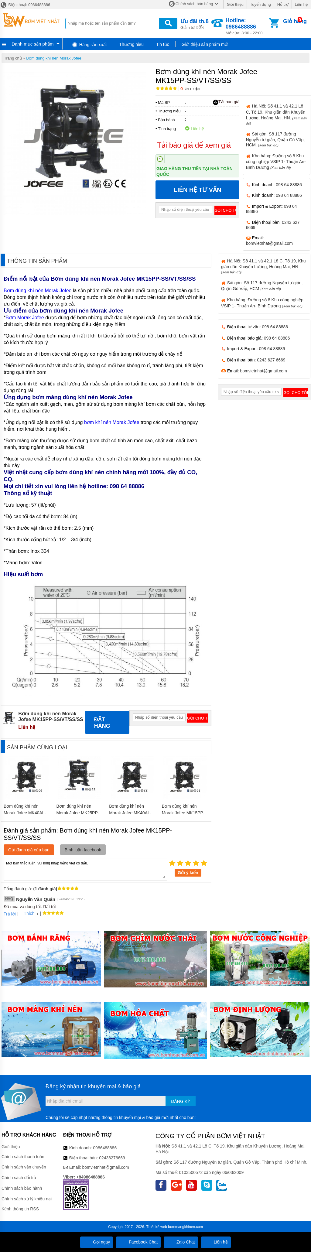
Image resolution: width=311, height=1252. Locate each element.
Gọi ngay (96, 1242)
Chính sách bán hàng (194, 4)
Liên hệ (301, 4)
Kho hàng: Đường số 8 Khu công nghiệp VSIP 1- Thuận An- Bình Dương (276, 161)
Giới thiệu (235, 4)
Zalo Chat (181, 1242)
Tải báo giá (226, 102)
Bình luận (190, 89)
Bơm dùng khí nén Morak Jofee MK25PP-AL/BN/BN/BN (77, 813)
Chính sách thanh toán (23, 1156)
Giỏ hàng (295, 21)
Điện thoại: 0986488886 (25, 4)
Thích (26, 913)
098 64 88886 (289, 184)
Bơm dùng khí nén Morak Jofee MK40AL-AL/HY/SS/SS (25, 813)
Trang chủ (13, 58)
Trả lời (10, 914)
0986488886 (105, 1147)
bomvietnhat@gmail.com (269, 243)
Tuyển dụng (260, 4)
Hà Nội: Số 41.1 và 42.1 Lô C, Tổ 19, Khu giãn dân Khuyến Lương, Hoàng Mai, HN (263, 266)
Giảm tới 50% (194, 23)
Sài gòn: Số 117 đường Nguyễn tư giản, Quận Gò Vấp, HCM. (275, 139)
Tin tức (162, 44)
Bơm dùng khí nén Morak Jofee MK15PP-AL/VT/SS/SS (183, 813)
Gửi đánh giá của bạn (29, 849)
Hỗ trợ (283, 4)
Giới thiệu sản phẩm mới (205, 44)
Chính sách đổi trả (19, 1177)
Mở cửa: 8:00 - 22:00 (247, 26)
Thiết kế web (156, 1227)
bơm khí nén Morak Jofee (111, 422)
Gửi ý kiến (188, 872)
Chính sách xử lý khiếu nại (27, 1198)
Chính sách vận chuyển (24, 1167)
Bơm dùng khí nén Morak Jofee (53, 58)
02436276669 (112, 1157)
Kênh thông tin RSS (20, 1208)
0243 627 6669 (271, 359)
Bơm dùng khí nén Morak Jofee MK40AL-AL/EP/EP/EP (130, 813)
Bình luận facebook (83, 849)
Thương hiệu (131, 44)
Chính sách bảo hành (22, 1188)
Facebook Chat (138, 1242)
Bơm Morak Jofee (24, 317)
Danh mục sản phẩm (32, 43)
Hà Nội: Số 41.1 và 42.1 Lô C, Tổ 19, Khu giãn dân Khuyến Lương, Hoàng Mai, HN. (276, 114)
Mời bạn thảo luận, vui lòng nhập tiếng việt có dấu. (85, 869)
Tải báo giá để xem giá (194, 145)
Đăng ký (180, 1101)
